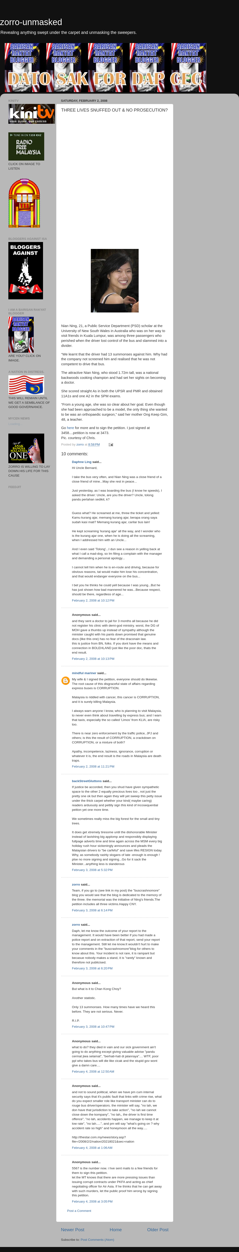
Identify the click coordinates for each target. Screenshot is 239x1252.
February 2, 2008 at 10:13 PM (93, 659)
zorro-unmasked (31, 22)
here (70, 428)
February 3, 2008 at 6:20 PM (92, 968)
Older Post (157, 1229)
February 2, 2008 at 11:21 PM (93, 766)
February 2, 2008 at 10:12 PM (93, 600)
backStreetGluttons (87, 781)
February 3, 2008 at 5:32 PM (92, 870)
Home (116, 1229)
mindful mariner (84, 673)
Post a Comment (79, 1211)
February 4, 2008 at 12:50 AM (93, 1071)
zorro (76, 884)
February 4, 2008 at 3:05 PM (92, 1201)
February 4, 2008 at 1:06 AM (92, 1148)
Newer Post (72, 1229)
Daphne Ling (82, 462)
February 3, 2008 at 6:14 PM (92, 910)
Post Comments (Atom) (97, 1239)
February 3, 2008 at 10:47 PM (93, 1026)
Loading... (15, 424)
